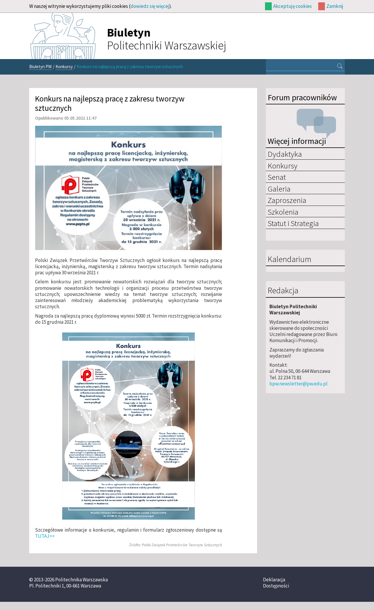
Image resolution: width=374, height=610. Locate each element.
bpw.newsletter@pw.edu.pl (298, 383)
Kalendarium (289, 259)
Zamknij (334, 6)
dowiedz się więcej (150, 6)
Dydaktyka (285, 154)
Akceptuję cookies (292, 6)
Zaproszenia (287, 200)
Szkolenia (283, 211)
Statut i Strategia (293, 223)
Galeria (279, 188)
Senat (277, 177)
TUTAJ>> (45, 536)
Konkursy (64, 66)
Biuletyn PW (40, 66)
